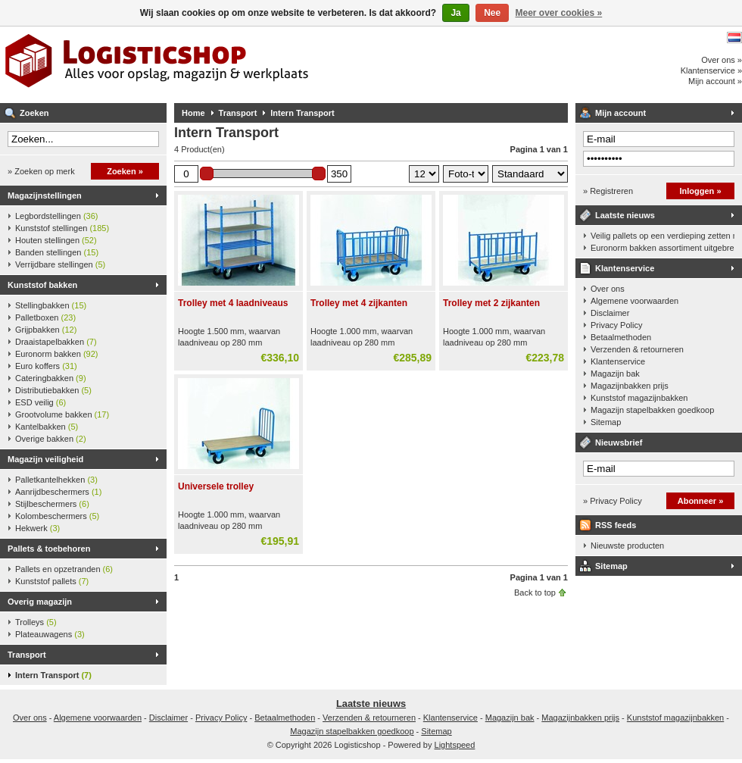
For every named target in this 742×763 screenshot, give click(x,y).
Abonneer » (701, 500)
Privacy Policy (616, 325)
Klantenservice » (711, 70)
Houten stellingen (56, 240)
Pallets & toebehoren (49, 548)
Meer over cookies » (559, 13)
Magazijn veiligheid (45, 459)
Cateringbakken (50, 378)
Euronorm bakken (56, 353)
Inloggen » (701, 190)
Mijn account (620, 112)
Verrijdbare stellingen (60, 264)
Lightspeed (455, 744)
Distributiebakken (53, 390)
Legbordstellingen (56, 215)
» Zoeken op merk (41, 171)
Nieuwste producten (627, 545)
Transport (27, 654)
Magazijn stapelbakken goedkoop (652, 409)
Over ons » (721, 59)
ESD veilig (40, 402)
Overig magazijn (40, 601)
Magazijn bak (615, 373)
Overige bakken (50, 438)
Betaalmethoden (621, 337)
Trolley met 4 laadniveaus (233, 303)
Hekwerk (37, 528)
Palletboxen (45, 317)
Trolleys (36, 622)
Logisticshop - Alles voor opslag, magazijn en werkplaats (200, 64)
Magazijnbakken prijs (630, 385)
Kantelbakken (46, 426)
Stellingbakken (50, 305)
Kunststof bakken (42, 284)
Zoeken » (125, 171)
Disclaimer (610, 312)
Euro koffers (46, 366)
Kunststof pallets (52, 581)
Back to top (535, 592)
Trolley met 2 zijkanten (491, 303)
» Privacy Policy (612, 500)
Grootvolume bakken (62, 414)
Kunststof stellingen (62, 228)
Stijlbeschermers (52, 503)
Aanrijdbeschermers (58, 491)
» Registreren (608, 190)
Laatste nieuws (625, 215)
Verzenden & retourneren (637, 349)
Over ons (608, 288)
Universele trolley (216, 486)
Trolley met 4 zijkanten (358, 303)
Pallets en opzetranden (64, 569)
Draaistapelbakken (56, 341)
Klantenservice (624, 268)
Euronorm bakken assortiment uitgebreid (662, 247)
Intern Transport (53, 675)
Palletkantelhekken (56, 479)
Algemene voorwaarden (634, 300)
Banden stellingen (56, 252)
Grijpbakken (45, 329)
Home (193, 112)
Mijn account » (715, 81)
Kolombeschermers (57, 516)
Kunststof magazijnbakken (639, 397)
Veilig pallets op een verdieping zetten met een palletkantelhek (662, 235)
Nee (492, 13)
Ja (455, 13)
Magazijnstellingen (45, 195)
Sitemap (606, 422)
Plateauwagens (50, 634)
